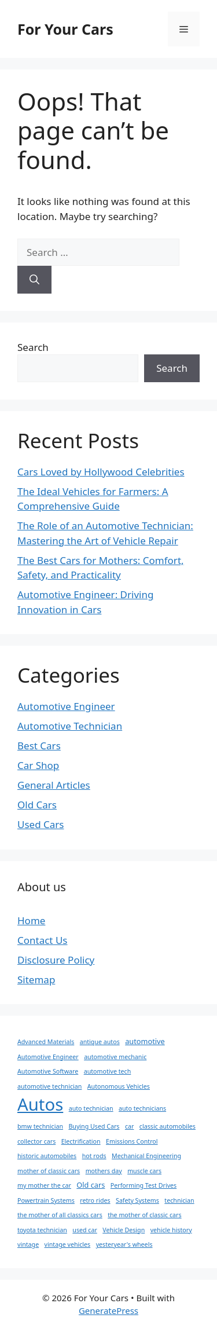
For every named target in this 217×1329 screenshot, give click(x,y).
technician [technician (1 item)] (179, 1200)
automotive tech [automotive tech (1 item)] (107, 1071)
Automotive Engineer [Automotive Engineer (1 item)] (48, 1057)
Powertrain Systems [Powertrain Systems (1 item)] (46, 1200)
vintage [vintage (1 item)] (28, 1244)
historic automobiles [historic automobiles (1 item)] (46, 1156)
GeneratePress (108, 1310)
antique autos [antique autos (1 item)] (100, 1042)
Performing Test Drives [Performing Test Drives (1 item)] (143, 1185)
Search (33, 347)
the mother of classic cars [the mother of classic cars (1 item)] (144, 1215)
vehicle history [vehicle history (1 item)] (171, 1230)
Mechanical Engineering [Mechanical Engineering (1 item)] (146, 1156)
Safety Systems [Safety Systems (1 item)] (137, 1200)
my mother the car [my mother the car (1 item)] (44, 1185)
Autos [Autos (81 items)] (40, 1104)
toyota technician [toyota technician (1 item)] (42, 1230)
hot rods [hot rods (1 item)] (94, 1156)
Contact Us (42, 940)
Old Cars (37, 804)
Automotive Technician (69, 726)
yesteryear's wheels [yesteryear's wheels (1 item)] (124, 1244)
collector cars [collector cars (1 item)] (36, 1141)
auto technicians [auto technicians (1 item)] (142, 1108)
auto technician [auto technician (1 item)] (91, 1108)
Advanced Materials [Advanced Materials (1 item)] (45, 1042)
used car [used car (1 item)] (84, 1230)
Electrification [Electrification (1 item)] (81, 1141)
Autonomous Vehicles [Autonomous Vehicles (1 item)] (118, 1086)
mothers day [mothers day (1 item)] (104, 1171)
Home (31, 920)
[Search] (34, 280)
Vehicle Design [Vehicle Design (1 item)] (123, 1230)
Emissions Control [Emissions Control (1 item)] (132, 1141)
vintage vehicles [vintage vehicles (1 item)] (68, 1244)
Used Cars (40, 824)
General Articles (53, 785)
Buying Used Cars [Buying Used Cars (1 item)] (93, 1126)
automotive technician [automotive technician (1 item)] (49, 1086)
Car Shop (38, 765)
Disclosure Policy (55, 959)
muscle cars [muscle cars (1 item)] (144, 1171)
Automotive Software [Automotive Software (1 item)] (47, 1071)
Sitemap (36, 979)
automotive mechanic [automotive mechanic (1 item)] (115, 1057)
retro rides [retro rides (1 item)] (95, 1200)
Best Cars (39, 745)
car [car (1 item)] (129, 1126)
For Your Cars (65, 29)
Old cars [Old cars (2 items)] (90, 1185)
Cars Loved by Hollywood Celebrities (101, 471)
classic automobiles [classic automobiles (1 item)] (167, 1126)
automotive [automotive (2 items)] (145, 1041)
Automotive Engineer (66, 706)
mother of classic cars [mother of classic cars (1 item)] (48, 1171)
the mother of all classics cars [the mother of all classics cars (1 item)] (59, 1215)
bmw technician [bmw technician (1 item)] (40, 1126)
